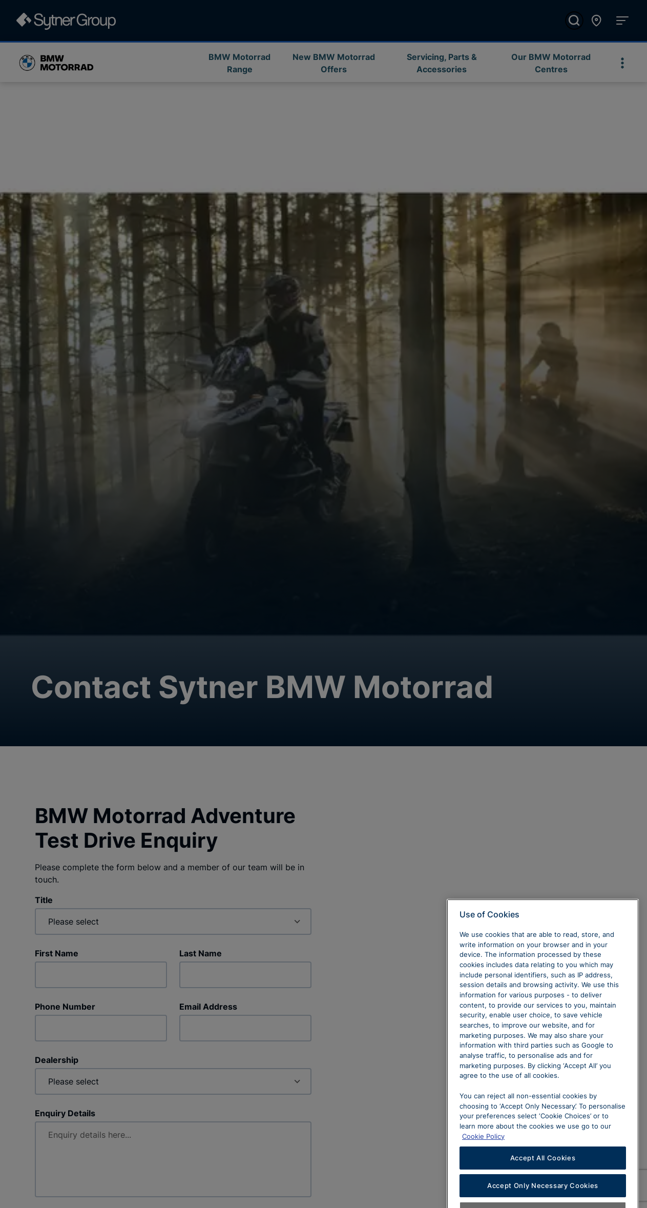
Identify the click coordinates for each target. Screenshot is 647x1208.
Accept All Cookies (543, 1185)
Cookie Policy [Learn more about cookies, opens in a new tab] (483, 1163)
